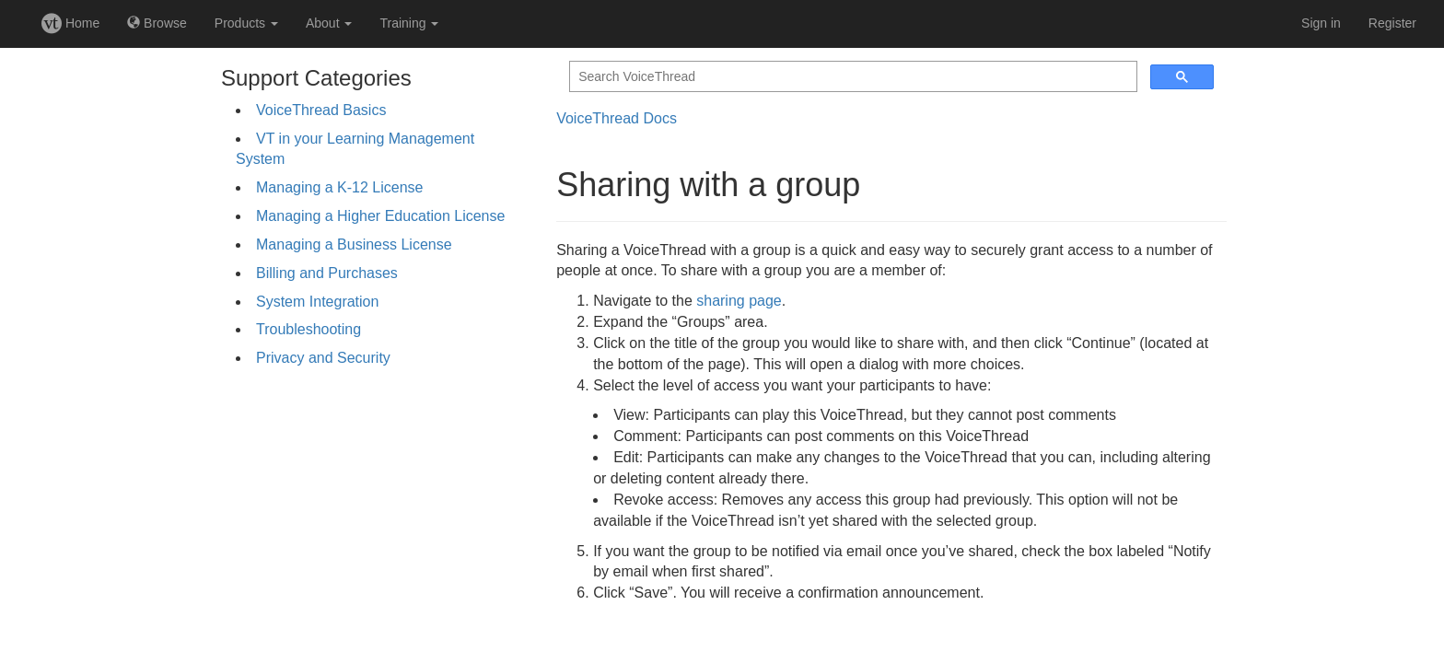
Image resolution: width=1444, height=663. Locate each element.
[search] (851, 76)
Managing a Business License (354, 244)
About (329, 23)
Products (246, 23)
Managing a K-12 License (339, 187)
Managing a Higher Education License (380, 216)
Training (408, 23)
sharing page (739, 300)
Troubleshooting (308, 329)
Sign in (1321, 23)
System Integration (317, 301)
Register (1392, 23)
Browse (157, 23)
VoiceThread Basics (321, 110)
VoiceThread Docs (616, 118)
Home (70, 23)
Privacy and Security (323, 358)
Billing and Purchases (327, 273)
